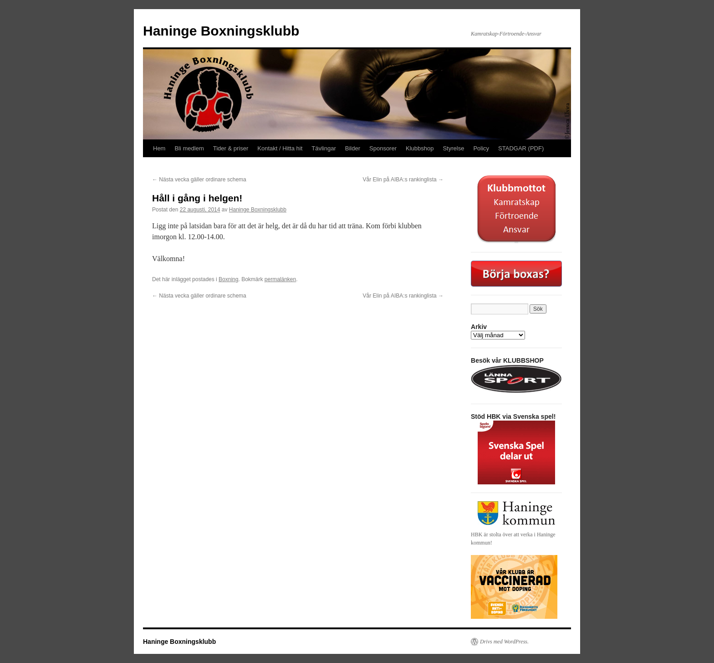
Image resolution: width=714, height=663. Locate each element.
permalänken (280, 279)
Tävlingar (323, 148)
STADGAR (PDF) (521, 148)
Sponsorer (383, 148)
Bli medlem (189, 148)
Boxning (228, 279)
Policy (481, 148)
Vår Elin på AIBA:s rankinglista (403, 179)
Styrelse (453, 148)
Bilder (352, 148)
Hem (159, 148)
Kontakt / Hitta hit (279, 148)
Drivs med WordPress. (504, 641)
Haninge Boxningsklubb (221, 30)
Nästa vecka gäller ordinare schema (199, 179)
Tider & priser (231, 148)
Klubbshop (420, 148)
